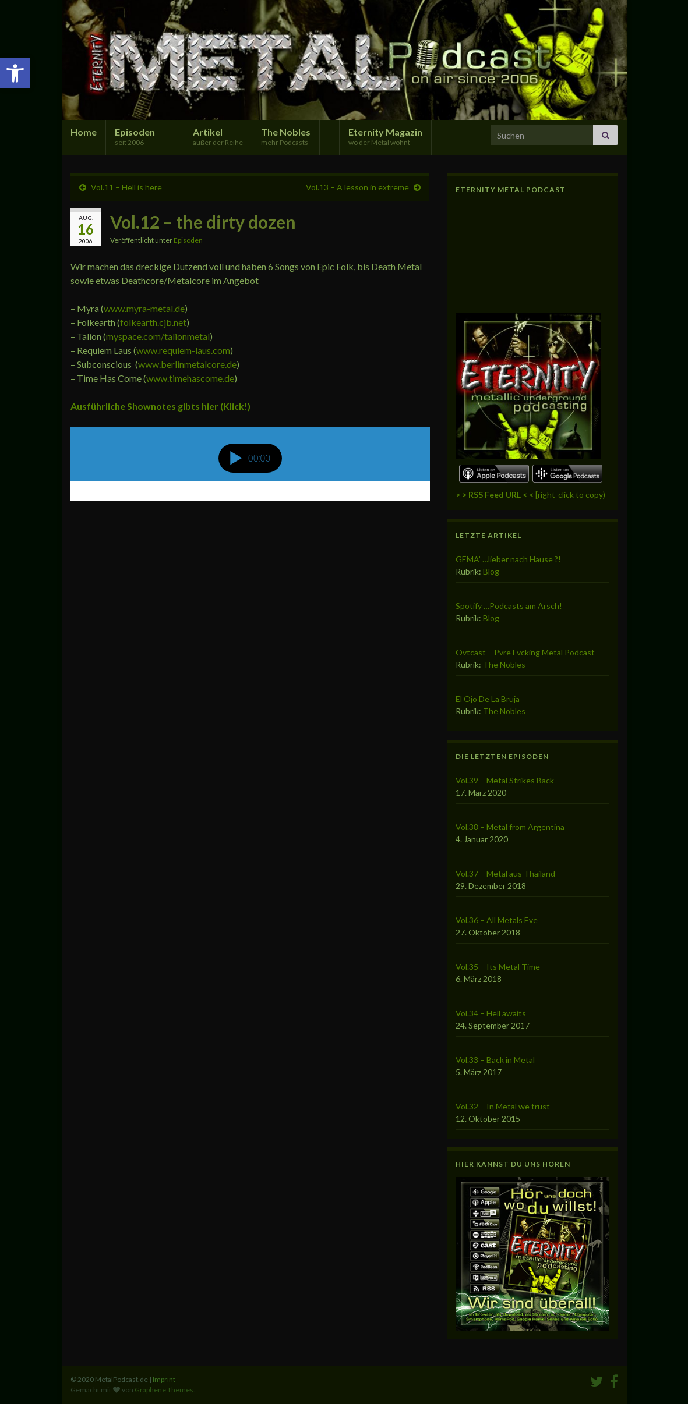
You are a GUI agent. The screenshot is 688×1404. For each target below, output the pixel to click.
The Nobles (286, 136)
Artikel (218, 136)
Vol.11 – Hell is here (126, 187)
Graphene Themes (164, 1389)
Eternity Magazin (385, 136)
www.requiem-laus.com (183, 350)
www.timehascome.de (190, 378)
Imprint (164, 1379)
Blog (491, 571)
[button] (15, 73)
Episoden (135, 136)
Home (83, 131)
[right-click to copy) (530, 494)
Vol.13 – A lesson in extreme (357, 187)
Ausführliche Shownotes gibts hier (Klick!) (160, 406)
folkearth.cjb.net (153, 322)
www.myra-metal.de (144, 308)
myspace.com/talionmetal (158, 336)
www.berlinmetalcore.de (187, 364)
